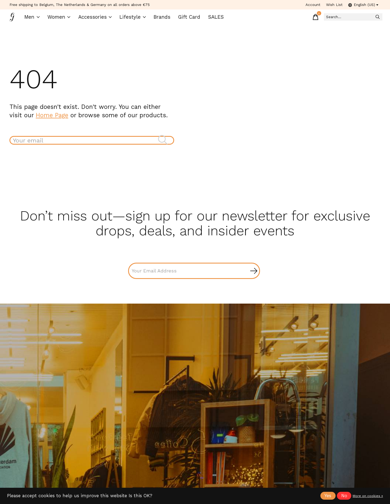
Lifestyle (132, 19)
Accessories (97, 19)
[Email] (194, 276)
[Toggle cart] (297, 19)
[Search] (344, 19)
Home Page (52, 119)
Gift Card (185, 19)
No (344, 495)
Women (62, 19)
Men (35, 19)
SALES (210, 19)
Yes (327, 495)
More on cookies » (368, 496)
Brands (159, 19)
